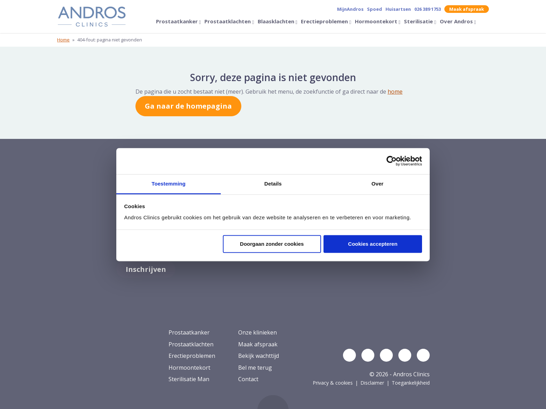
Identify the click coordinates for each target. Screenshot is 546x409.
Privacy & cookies (333, 382)
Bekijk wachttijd (258, 356)
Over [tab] (378, 184)
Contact (248, 379)
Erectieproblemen (325, 21)
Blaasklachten (277, 21)
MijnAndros (350, 9)
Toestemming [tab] (168, 184)
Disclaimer (372, 382)
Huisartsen (398, 9)
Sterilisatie (419, 21)
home (395, 91)
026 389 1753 (427, 9)
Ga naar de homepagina (188, 106)
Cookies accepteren (373, 244)
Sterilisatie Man (189, 379)
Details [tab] (273, 184)
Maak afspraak (466, 9)
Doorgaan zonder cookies (272, 244)
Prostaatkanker (177, 21)
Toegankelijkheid (411, 382)
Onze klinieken (257, 332)
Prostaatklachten (228, 21)
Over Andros (457, 21)
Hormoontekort (377, 21)
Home (63, 40)
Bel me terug (255, 367)
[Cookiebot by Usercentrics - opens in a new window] (391, 161)
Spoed (374, 9)
